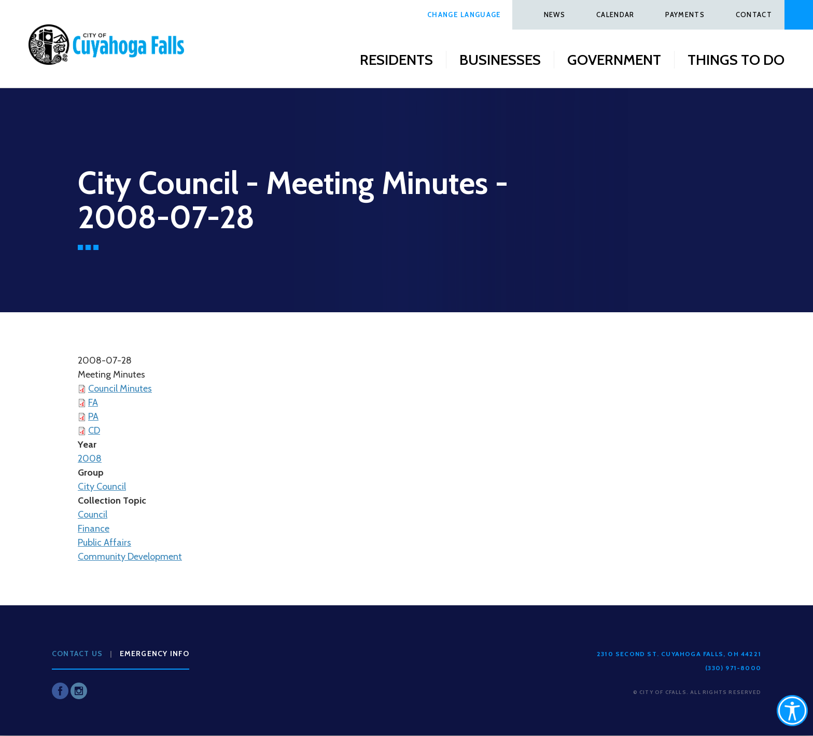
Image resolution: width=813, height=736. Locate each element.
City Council (102, 486)
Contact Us (77, 653)
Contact (754, 14)
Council (92, 514)
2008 (90, 458)
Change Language (464, 14)
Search (798, 15)
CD (94, 430)
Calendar (615, 14)
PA (93, 416)
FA (93, 402)
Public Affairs (104, 542)
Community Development (130, 556)
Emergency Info (155, 653)
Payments (684, 14)
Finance (93, 528)
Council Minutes (120, 388)
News (554, 14)
